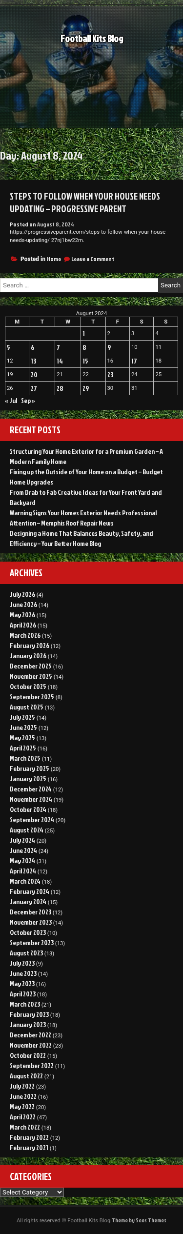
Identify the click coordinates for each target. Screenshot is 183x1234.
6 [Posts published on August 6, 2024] (32, 347)
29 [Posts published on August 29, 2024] (85, 388)
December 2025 (31, 665)
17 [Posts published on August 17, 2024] (134, 360)
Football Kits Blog (92, 41)
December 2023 (30, 911)
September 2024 (32, 819)
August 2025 (26, 706)
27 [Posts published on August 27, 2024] (34, 388)
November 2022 (31, 1045)
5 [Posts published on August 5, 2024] (8, 347)
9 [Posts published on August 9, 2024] (109, 347)
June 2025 (23, 727)
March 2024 (25, 881)
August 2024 (26, 829)
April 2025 (23, 747)
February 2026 (29, 645)
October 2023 (28, 932)
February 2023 (29, 1014)
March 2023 (25, 1004)
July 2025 (22, 717)
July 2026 (22, 594)
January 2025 (28, 778)
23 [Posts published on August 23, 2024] (110, 374)
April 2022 (23, 1116)
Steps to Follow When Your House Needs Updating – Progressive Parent (85, 202)
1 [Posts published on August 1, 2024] (83, 333)
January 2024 (28, 901)
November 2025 (31, 676)
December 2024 (31, 788)
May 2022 (22, 1106)
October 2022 (28, 1055)
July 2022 (22, 1086)
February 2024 (29, 891)
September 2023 (32, 942)
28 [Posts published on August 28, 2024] (60, 388)
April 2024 (23, 870)
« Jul (11, 400)
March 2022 (25, 1127)
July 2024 (22, 840)
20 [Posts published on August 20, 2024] (34, 374)
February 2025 (29, 768)
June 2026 (23, 604)
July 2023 (22, 963)
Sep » (28, 400)
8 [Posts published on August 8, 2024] (84, 347)
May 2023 (22, 983)
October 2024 (28, 809)
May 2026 (22, 614)
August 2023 (26, 952)
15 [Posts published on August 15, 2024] (85, 360)
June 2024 (23, 850)
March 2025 (25, 758)
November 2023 (31, 922)
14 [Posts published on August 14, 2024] (60, 360)
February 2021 (29, 1147)
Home (54, 259)
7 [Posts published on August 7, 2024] (58, 347)
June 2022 (23, 1096)
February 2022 (29, 1137)
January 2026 (28, 655)
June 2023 (23, 973)
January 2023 (28, 1024)
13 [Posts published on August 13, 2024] (33, 360)
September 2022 (32, 1065)
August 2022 (26, 1075)
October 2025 (28, 686)
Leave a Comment (92, 259)
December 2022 (30, 1034)
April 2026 (23, 624)
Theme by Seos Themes (139, 1220)
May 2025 (22, 737)
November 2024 (31, 799)
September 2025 (32, 696)
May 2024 (22, 860)
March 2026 (25, 635)
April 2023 (23, 993)
